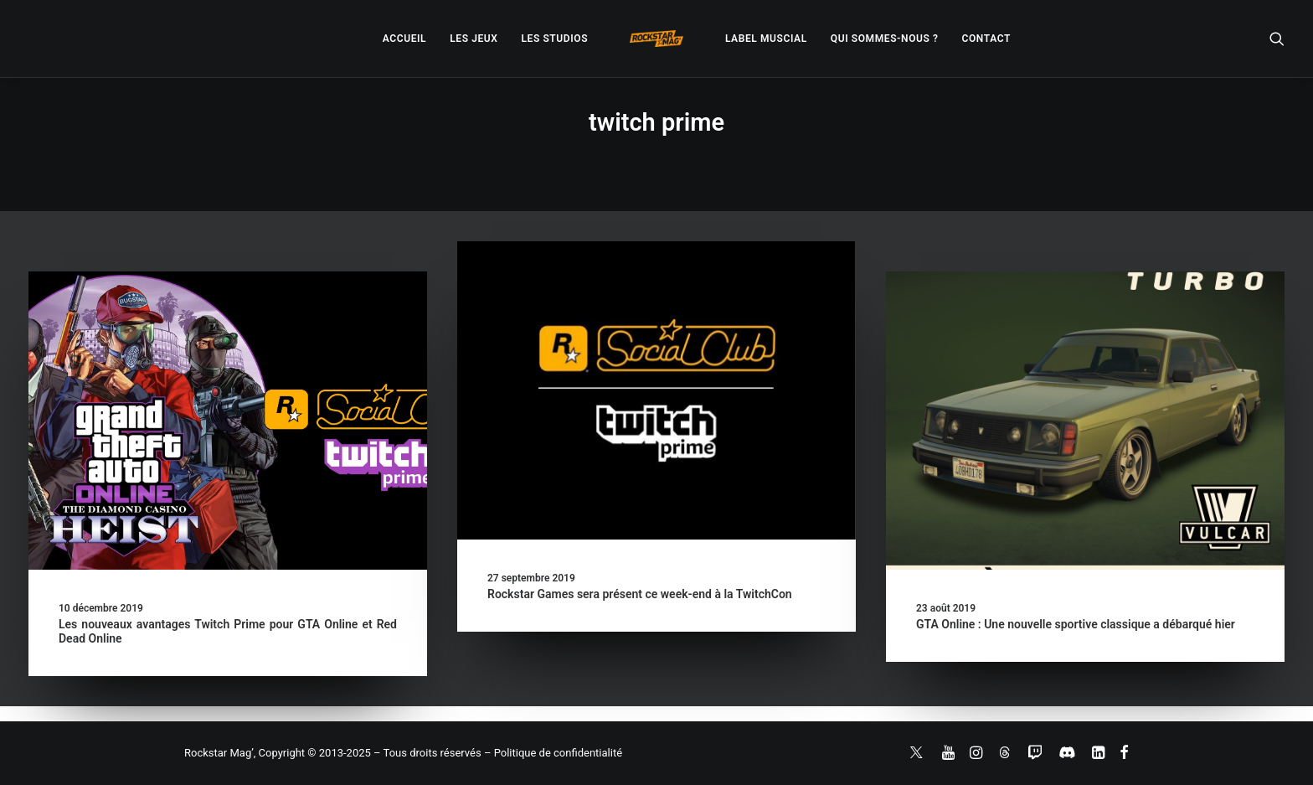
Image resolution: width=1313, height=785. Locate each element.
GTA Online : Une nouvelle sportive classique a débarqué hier (1075, 624)
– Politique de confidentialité (553, 752)
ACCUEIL (404, 38)
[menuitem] (404, 38)
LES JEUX (473, 38)
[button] (1277, 38)
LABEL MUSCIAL (766, 38)
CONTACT (986, 38)
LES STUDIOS (554, 38)
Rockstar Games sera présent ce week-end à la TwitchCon (639, 594)
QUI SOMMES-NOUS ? (885, 38)
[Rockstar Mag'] (656, 38)
